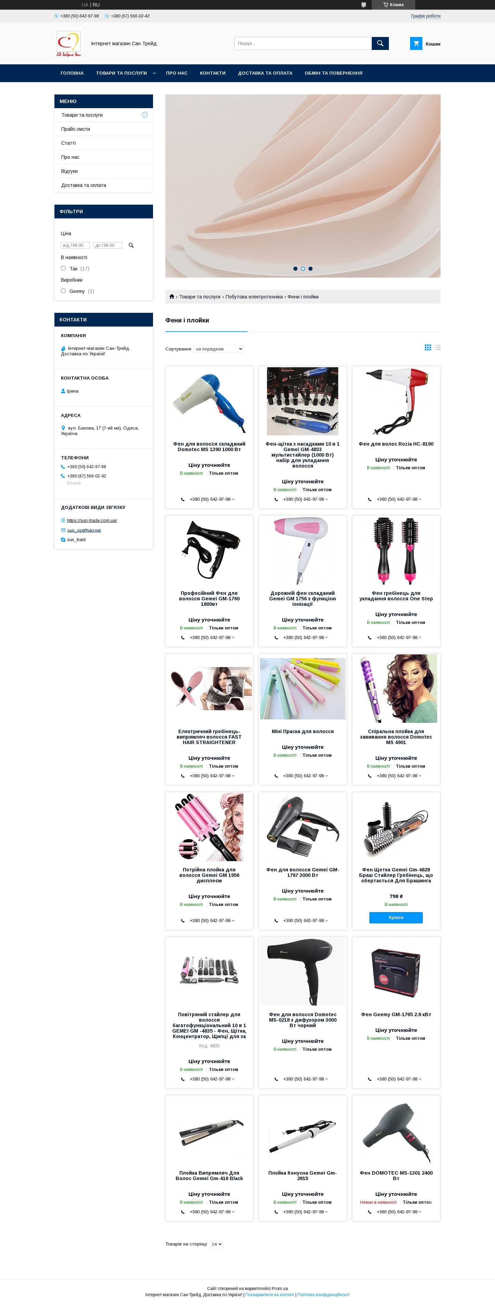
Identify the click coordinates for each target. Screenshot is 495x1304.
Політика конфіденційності (323, 1294)
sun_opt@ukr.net (84, 530)
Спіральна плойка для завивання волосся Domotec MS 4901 (396, 737)
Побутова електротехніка (254, 296)
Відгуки (69, 171)
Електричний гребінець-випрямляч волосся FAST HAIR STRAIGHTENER (209, 737)
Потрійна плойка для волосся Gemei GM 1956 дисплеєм (209, 875)
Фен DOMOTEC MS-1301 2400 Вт (396, 1175)
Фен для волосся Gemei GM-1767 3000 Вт (302, 872)
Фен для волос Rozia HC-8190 (396, 444)
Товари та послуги (121, 73)
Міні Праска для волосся (303, 731)
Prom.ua (280, 1288)
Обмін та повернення (334, 73)
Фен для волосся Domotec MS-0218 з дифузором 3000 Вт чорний (303, 1020)
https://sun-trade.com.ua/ (92, 520)
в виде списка (437, 349)
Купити (396, 917)
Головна (72, 73)
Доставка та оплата (265, 73)
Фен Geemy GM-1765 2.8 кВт (396, 1014)
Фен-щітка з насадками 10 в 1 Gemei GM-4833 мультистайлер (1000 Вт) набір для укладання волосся (303, 455)
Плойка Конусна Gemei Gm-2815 (302, 1175)
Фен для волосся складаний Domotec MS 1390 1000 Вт (209, 446)
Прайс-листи (75, 129)
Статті (68, 143)
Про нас (177, 73)
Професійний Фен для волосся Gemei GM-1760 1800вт (209, 598)
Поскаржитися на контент (269, 1294)
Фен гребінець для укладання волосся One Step (396, 595)
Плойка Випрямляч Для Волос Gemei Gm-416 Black (209, 1175)
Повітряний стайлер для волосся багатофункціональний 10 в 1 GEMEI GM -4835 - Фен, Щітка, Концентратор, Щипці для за (209, 1025)
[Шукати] (380, 43)
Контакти (213, 73)
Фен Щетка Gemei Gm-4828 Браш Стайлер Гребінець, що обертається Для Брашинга (396, 875)
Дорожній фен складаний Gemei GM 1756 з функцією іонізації (302, 598)
